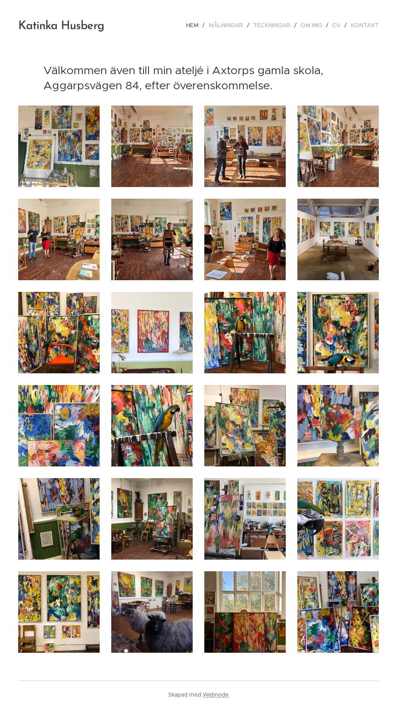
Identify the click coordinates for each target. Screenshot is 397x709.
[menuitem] (202, 25)
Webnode (216, 694)
